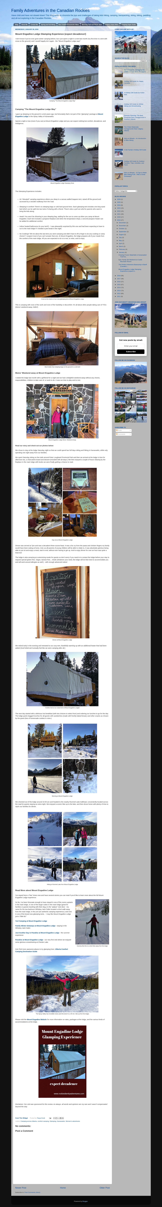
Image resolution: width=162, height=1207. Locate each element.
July (120, 237)
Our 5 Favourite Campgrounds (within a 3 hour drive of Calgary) (135, 71)
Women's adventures (73, 1121)
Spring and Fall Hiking (48, 24)
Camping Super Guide (129, 24)
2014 (119, 287)
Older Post (105, 1188)
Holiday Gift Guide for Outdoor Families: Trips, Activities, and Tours (134, 163)
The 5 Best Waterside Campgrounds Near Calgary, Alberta (133, 128)
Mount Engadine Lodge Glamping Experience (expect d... (130, 270)
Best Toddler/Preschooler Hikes (68, 24)
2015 (119, 284)
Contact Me (34, 24)
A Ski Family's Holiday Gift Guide (135, 150)
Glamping (53, 1121)
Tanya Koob (41, 1118)
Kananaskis (61, 1121)
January (122, 252)
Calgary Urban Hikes (111, 24)
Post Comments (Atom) (32, 1192)
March (121, 246)
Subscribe (131, 352)
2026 (119, 199)
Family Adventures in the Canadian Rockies (50, 10)
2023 (119, 208)
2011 (119, 296)
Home (63, 1188)
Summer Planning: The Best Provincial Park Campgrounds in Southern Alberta (135, 117)
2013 (119, 290)
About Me (24, 24)
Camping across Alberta (29, 1121)
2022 (119, 211)
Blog (16, 24)
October (122, 228)
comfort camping (43, 1121)
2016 (119, 281)
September (123, 231)
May (120, 240)
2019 (119, 220)
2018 (119, 275)
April (120, 243)
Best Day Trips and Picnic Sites (92, 24)
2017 (119, 279)
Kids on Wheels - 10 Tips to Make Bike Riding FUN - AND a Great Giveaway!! (135, 174)
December (122, 223)
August (121, 234)
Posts (119, 430)
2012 (119, 293)
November (122, 225)
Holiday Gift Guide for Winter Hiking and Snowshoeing (133, 105)
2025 (119, 202)
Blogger (85, 1201)
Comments (120, 434)
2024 (119, 205)
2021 (119, 214)
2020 (119, 217)
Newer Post (20, 1188)
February (122, 249)
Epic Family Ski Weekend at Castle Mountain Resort (130, 260)
